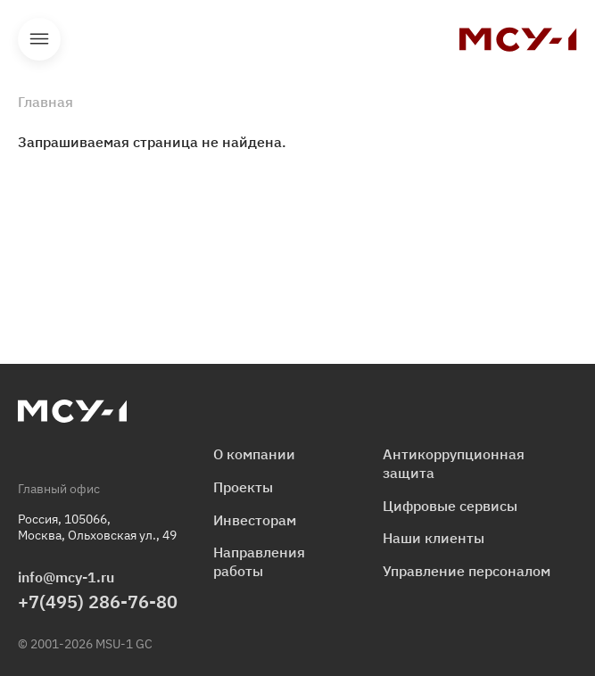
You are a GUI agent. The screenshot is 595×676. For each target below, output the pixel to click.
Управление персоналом (466, 571)
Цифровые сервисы (450, 506)
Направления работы (259, 561)
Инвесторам (254, 520)
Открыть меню (39, 39)
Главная (45, 102)
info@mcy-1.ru (66, 577)
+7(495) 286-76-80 (98, 601)
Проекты (243, 487)
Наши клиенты (433, 538)
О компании (254, 454)
